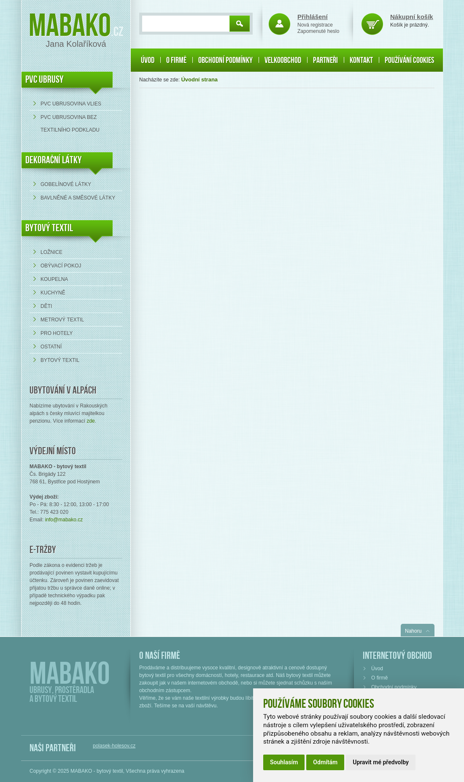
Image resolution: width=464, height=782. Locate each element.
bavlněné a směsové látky (77, 198)
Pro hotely (56, 333)
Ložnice (51, 252)
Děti (46, 306)
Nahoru (413, 631)
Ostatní (51, 347)
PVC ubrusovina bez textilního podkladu (70, 123)
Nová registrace (315, 25)
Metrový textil (62, 320)
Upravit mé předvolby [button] (381, 762)
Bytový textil (49, 228)
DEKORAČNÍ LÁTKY (53, 160)
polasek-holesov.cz (114, 746)
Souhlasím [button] (284, 762)
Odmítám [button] (325, 762)
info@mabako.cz (64, 520)
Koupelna (54, 279)
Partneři (325, 60)
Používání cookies (409, 60)
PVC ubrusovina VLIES (70, 104)
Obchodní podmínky (225, 60)
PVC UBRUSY (44, 79)
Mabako (70, 26)
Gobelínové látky (65, 184)
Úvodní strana (199, 79)
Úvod (147, 60)
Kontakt (361, 60)
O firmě (176, 60)
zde (90, 421)
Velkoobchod (282, 60)
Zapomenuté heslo (318, 31)
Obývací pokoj (60, 266)
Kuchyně (52, 293)
